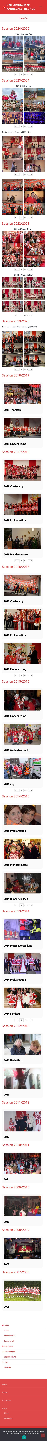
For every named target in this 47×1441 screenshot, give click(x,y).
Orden (6, 1330)
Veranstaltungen (9, 1351)
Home (4, 1385)
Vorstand (6, 1325)
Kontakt (5, 1362)
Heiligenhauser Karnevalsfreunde (20, 7)
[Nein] (43, 1435)
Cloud (6, 1413)
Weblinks (7, 1367)
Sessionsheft (9, 1341)
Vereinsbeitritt (9, 1336)
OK (24, 1437)
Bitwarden (8, 1418)
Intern (4, 1408)
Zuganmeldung (10, 1357)
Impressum (6, 1400)
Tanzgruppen (7, 1346)
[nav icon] (40, 7)
